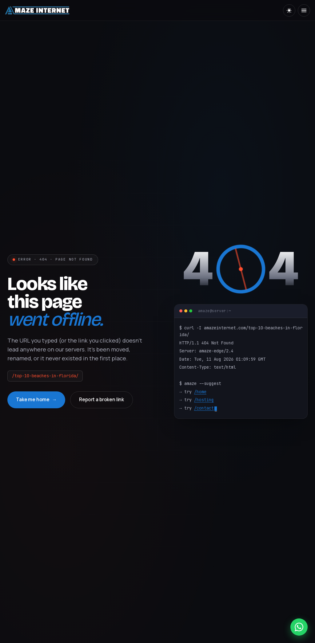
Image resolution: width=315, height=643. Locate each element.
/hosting (204, 399)
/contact (204, 408)
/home (200, 391)
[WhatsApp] (299, 627)
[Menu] (304, 10)
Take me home (33, 399)
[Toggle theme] (289, 10)
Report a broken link (101, 399)
